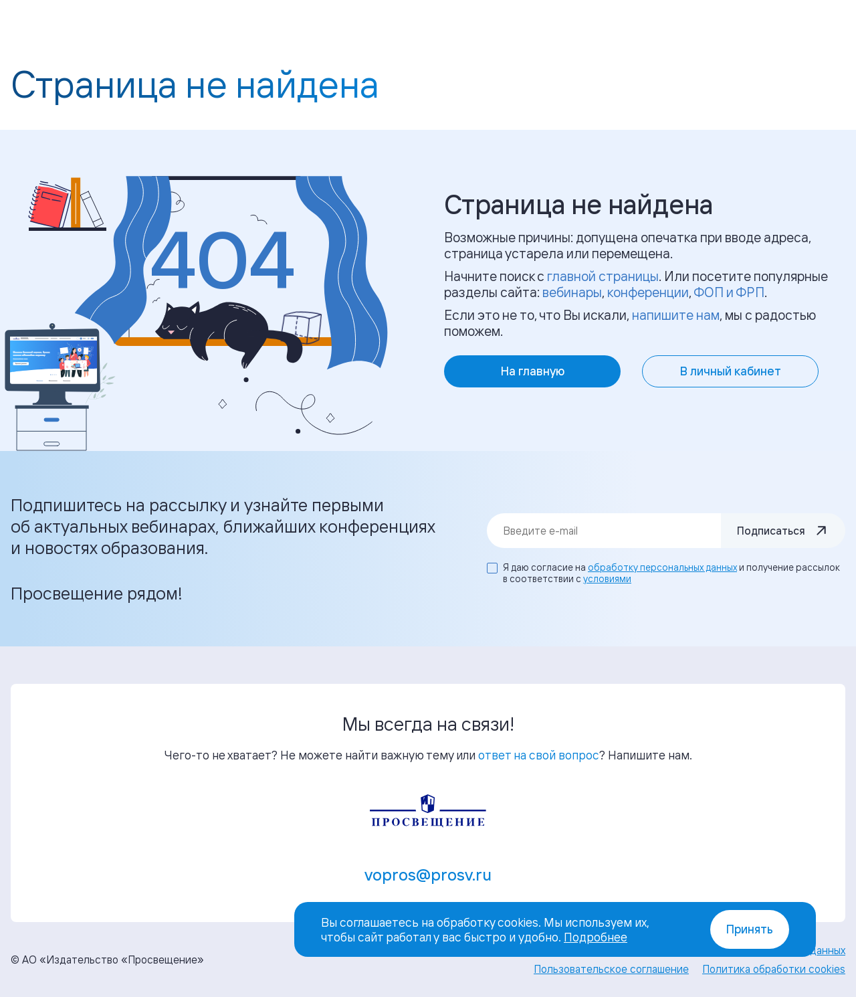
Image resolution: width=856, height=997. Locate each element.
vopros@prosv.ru (428, 875)
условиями (607, 578)
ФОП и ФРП (728, 292)
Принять (749, 929)
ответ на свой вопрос (538, 754)
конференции (648, 292)
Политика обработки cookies (773, 969)
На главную (532, 371)
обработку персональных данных (662, 567)
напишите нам (676, 314)
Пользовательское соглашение (611, 969)
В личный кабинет (730, 371)
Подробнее (595, 936)
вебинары (572, 292)
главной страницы (603, 276)
